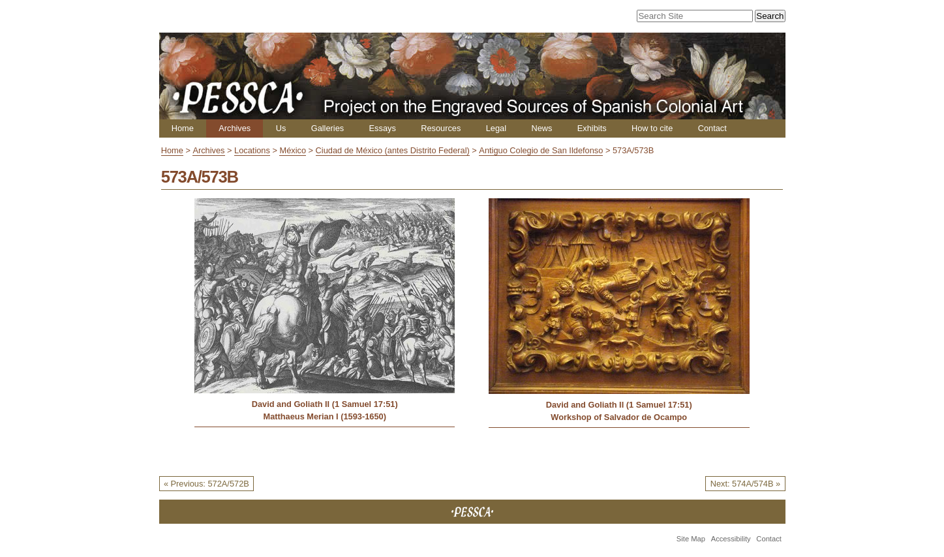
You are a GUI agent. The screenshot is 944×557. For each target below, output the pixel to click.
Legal (496, 128)
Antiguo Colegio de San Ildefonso (541, 150)
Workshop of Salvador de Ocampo (619, 417)
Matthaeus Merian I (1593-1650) (324, 416)
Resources (441, 128)
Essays (382, 128)
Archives (235, 128)
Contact (712, 128)
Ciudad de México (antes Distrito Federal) (393, 150)
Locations (252, 150)
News (541, 128)
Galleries (327, 128)
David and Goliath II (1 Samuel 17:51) (325, 404)
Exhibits (592, 128)
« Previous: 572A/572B (206, 484)
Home (183, 128)
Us (281, 128)
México (292, 150)
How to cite (652, 128)
